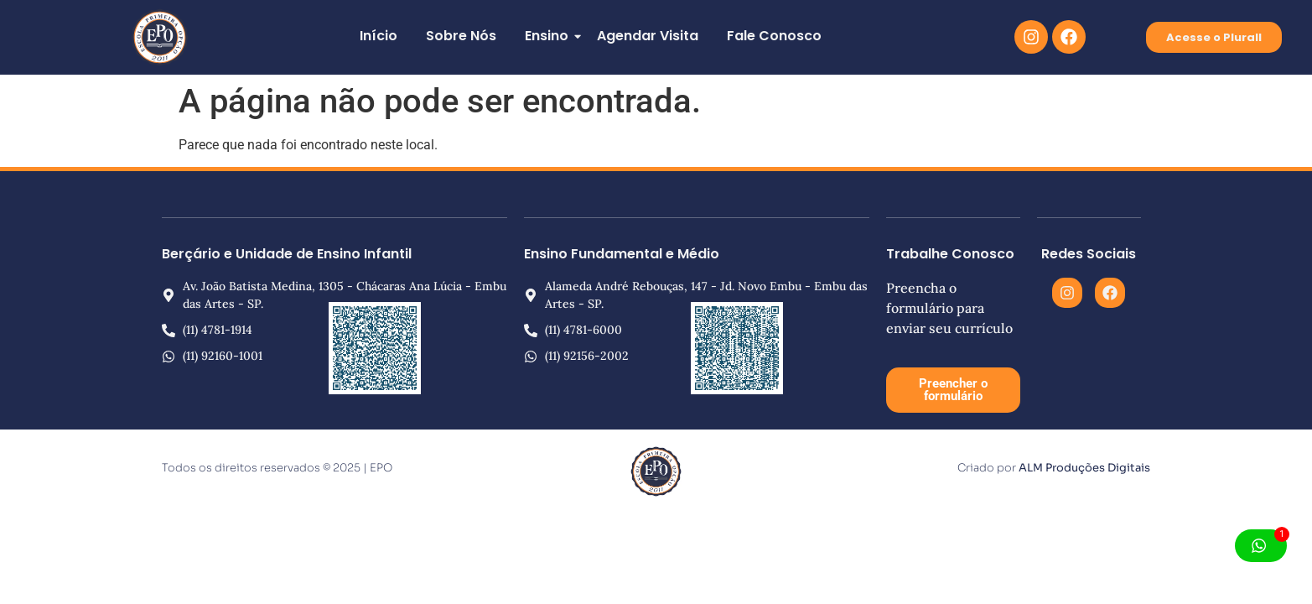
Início (378, 35)
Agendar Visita (647, 35)
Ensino (549, 35)
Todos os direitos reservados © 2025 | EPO (277, 468)
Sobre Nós (461, 35)
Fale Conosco (774, 35)
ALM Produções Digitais (1084, 468)
